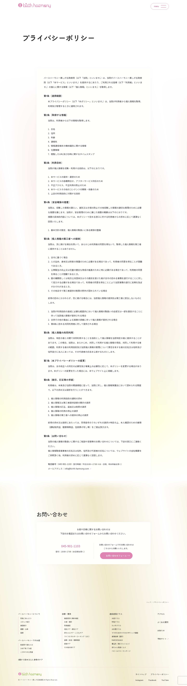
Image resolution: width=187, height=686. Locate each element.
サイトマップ (141, 674)
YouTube (165, 680)
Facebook (152, 680)
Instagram (139, 680)
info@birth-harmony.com (78, 468)
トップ (148, 602)
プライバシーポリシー (160, 674)
